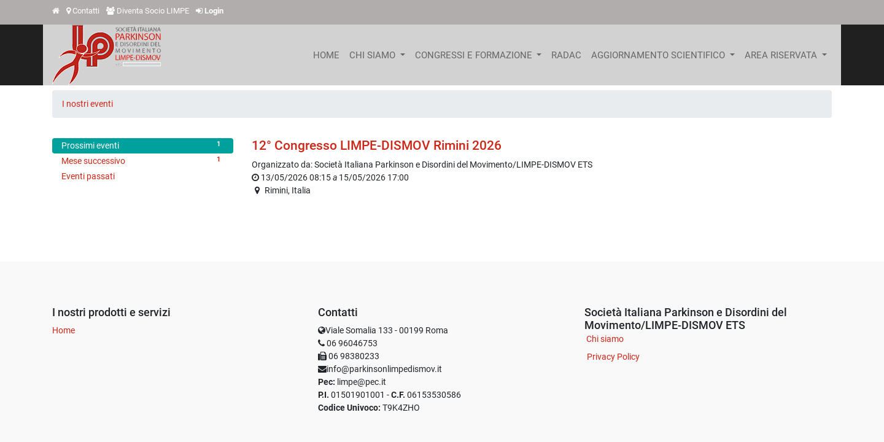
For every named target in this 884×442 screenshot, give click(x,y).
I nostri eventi (87, 104)
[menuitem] (326, 55)
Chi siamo (605, 339)
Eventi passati (88, 176)
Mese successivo (142, 160)
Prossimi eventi (142, 144)
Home (63, 330)
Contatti (85, 10)
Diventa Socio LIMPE (153, 10)
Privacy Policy (613, 357)
